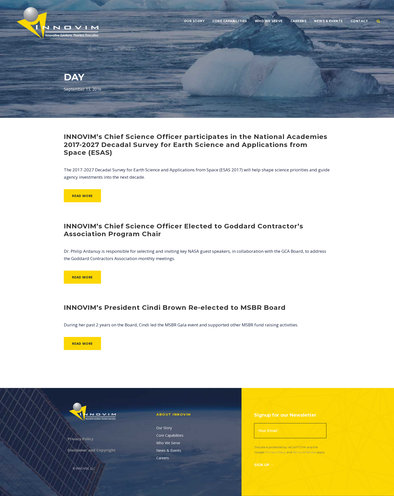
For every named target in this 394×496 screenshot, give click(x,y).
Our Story (194, 21)
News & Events (328, 21)
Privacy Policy (275, 452)
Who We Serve (269, 21)
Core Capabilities (229, 21)
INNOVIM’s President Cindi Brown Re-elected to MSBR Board (175, 308)
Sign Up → (264, 465)
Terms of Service (304, 452)
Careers (298, 21)
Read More (82, 195)
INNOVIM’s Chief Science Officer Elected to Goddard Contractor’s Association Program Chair (183, 230)
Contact (359, 21)
